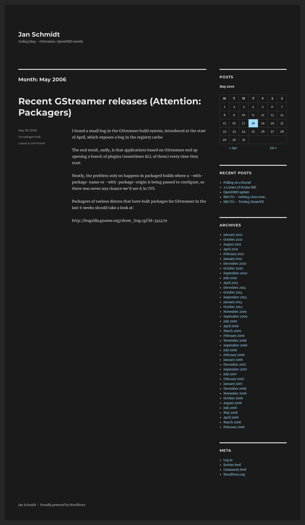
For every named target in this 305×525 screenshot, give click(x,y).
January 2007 (233, 384)
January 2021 (232, 259)
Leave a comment (31, 143)
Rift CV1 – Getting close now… (245, 197)
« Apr (233, 148)
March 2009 (232, 331)
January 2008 (233, 360)
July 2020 (230, 278)
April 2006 (231, 417)
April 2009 (231, 326)
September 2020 (235, 273)
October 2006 (233, 398)
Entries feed (232, 465)
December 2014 (234, 288)
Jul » (273, 148)
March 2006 (232, 422)
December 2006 (235, 389)
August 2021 (232, 244)
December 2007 (234, 365)
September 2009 (235, 316)
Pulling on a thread (237, 183)
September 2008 (235, 345)
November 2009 (235, 312)
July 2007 (230, 374)
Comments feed (234, 470)
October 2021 (232, 240)
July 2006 (230, 408)
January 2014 (232, 302)
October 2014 (232, 292)
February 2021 (233, 254)
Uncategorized (29, 137)
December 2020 (234, 264)
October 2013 (232, 307)
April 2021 (230, 249)
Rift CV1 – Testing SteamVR (243, 202)
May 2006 (230, 413)
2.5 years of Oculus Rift (239, 187)
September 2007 (235, 369)
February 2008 (233, 355)
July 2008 (230, 350)
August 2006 (232, 403)
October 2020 (233, 268)
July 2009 (230, 321)
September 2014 (235, 297)
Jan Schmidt (39, 34)
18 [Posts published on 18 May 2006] (253, 123)
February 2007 (233, 379)
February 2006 (234, 427)
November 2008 (235, 341)
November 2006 (235, 393)
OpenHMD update (236, 192)
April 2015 (230, 283)
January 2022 (233, 235)
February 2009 (234, 336)
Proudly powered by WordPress (62, 505)
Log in (228, 460)
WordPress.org (234, 474)
